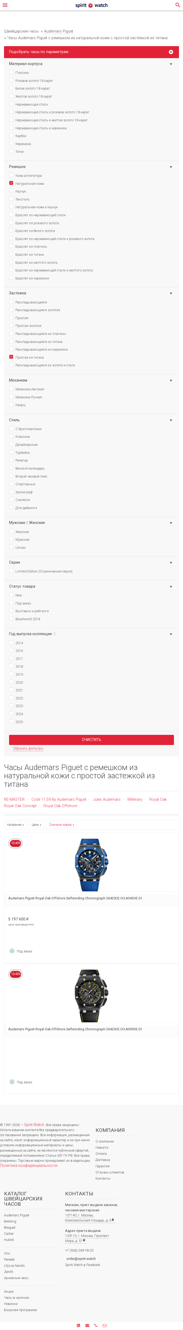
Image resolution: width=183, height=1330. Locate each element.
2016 (16, 650)
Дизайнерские (23, 444)
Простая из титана (26, 357)
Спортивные (22, 483)
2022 (16, 697)
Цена (35, 825)
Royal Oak (158, 799)
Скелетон (19, 499)
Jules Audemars (107, 799)
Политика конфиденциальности (28, 1165)
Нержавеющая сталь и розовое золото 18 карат (49, 111)
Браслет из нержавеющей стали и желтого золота (51, 269)
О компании (105, 1141)
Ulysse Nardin (14, 1266)
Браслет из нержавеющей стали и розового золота (51, 238)
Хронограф (21, 491)
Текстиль (19, 199)
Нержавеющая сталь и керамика (38, 127)
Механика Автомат (27, 388)
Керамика (20, 143)
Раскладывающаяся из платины (37, 333)
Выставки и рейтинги (29, 610)
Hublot (9, 1240)
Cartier (9, 1234)
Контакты (103, 1178)
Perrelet (9, 1259)
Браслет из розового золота (34, 222)
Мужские (19, 539)
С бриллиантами (25, 428)
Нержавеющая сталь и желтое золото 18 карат (48, 119)
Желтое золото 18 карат (30, 96)
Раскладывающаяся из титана (35, 341)
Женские (19, 531)
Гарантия (103, 1166)
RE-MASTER (14, 799)
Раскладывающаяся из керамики (38, 349)
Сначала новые (60, 825)
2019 (16, 674)
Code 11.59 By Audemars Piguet (58, 799)
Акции (9, 1291)
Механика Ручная (25, 396)
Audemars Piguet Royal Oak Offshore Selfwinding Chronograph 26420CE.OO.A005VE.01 (75, 1029)
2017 (16, 658)
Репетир (18, 460)
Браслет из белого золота (32, 230)
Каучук (17, 191)
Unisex (17, 547)
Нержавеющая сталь (28, 104)
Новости (102, 1147)
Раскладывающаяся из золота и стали (42, 364)
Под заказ (20, 602)
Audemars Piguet (16, 1215)
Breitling (10, 1221)
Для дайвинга (23, 507)
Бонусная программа (20, 1310)
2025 (16, 721)
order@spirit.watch (81, 1259)
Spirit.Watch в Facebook (82, 1265)
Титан (16, 151)
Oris (7, 1253)
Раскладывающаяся (28, 301)
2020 (16, 682)
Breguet (9, 1227)
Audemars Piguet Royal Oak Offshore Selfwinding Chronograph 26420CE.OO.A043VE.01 (75, 898)
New (15, 594)
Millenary (135, 799)
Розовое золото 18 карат (31, 80)
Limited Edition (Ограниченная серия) (41, 570)
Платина (19, 72)
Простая (18, 317)
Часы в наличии (16, 1298)
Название (14, 825)
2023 (16, 705)
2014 (16, 642)
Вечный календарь (27, 468)
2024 (16, 713)
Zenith (8, 1272)
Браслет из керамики (29, 277)
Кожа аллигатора (25, 175)
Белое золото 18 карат (29, 88)
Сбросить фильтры (28, 748)
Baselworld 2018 (24, 618)
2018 (16, 666)
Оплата (101, 1154)
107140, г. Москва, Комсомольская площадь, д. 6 (89, 1217)
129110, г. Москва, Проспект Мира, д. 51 (87, 1238)
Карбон (17, 135)
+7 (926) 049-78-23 (79, 1250)
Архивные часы (16, 1278)
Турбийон (19, 452)
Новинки (11, 1304)
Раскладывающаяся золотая (34, 309)
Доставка (103, 1160)
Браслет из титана (26, 254)
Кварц (17, 404)
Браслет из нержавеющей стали (37, 214)
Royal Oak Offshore (60, 806)
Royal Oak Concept (20, 806)
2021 (16, 689)
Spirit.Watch (34, 1125)
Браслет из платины (28, 246)
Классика (19, 436)
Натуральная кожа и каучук (33, 206)
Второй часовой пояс (28, 476)
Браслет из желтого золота (33, 262)
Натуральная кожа (26, 183)
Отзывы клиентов (110, 1172)
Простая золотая (25, 325)
